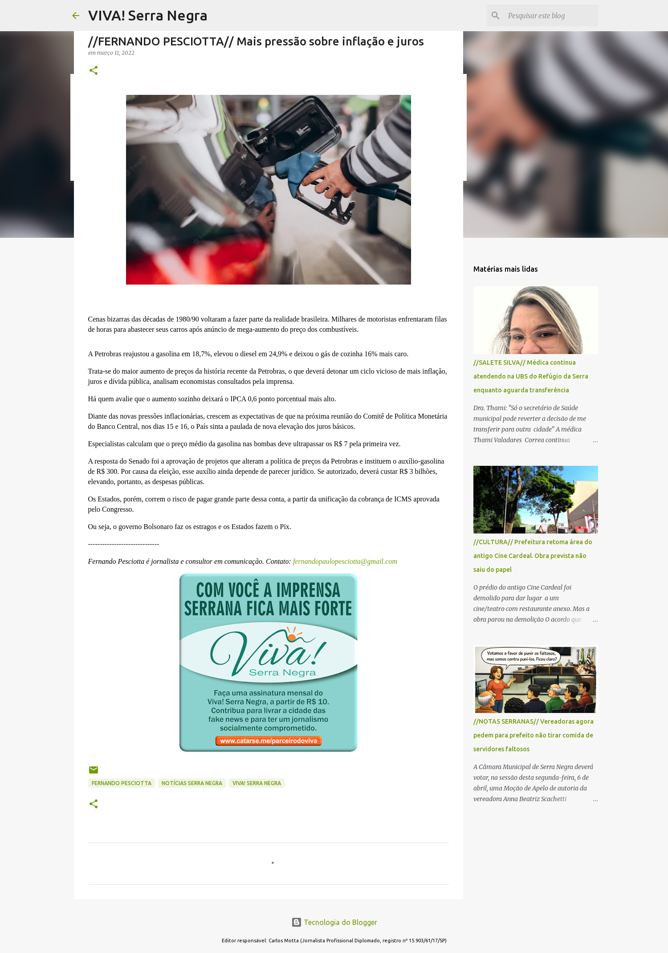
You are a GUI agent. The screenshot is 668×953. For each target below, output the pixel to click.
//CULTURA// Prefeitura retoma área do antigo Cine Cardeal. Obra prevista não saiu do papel (532, 555)
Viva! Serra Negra (256, 783)
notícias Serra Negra (192, 783)
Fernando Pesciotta (121, 783)
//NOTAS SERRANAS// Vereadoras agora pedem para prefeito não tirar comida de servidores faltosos (533, 735)
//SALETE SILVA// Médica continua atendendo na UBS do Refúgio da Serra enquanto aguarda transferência (530, 376)
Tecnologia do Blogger (334, 922)
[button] (93, 71)
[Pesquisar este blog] (551, 15)
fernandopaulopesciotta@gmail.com (344, 561)
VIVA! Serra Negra (148, 15)
